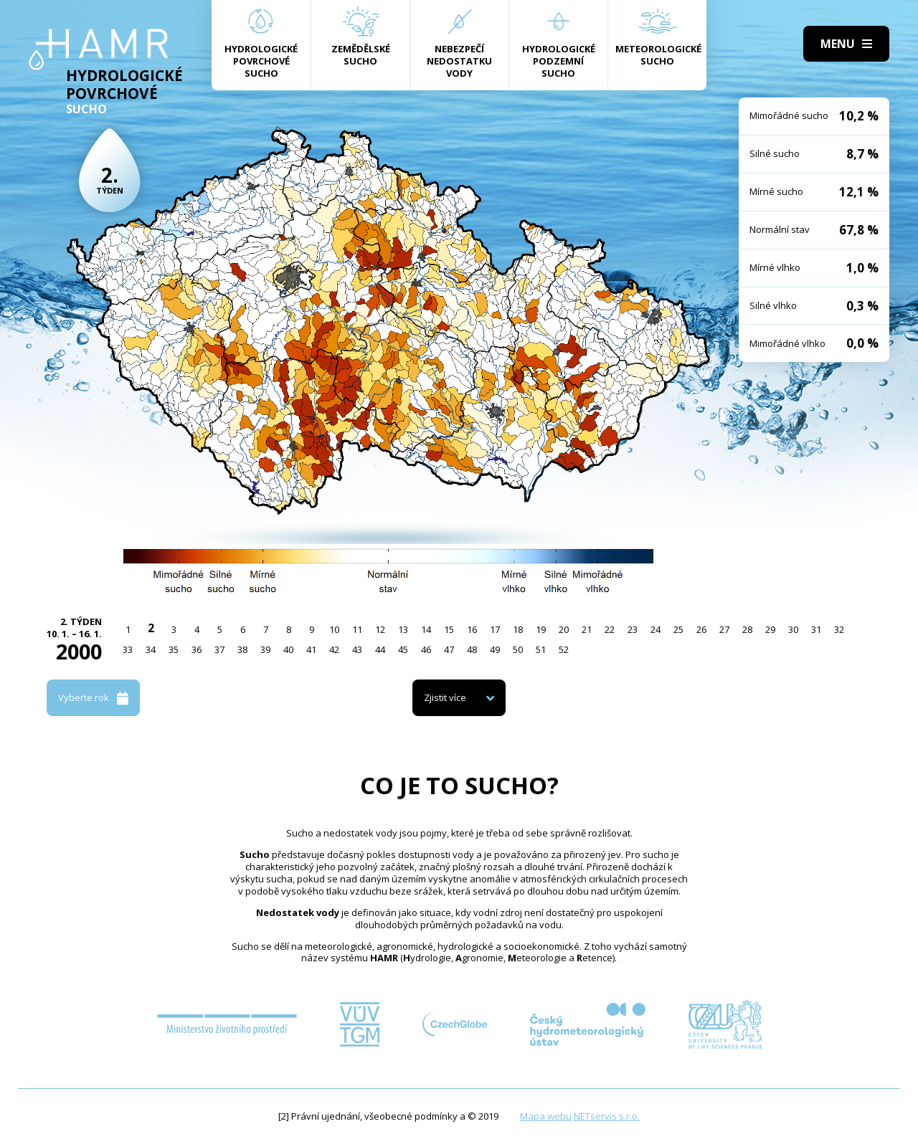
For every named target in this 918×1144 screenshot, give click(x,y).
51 (541, 649)
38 (242, 649)
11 (357, 629)
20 (564, 629)
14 (426, 629)
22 (610, 629)
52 (564, 649)
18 (518, 629)
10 (334, 629)
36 (196, 649)
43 (357, 649)
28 (747, 629)
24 (655, 629)
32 (839, 629)
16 (472, 629)
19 (541, 629)
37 (219, 649)
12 (380, 629)
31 (816, 629)
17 (495, 629)
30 (793, 629)
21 (587, 629)
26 (701, 629)
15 (449, 629)
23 (633, 629)
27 (724, 629)
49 (495, 649)
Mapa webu (546, 1116)
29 (770, 629)
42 (334, 649)
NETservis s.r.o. (607, 1116)
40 (288, 649)
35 (174, 649)
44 (380, 649)
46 (426, 649)
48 (472, 649)
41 (311, 649)
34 (151, 649)
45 (403, 649)
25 (678, 629)
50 (518, 649)
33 (128, 649)
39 (265, 649)
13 (403, 629)
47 (449, 649)
